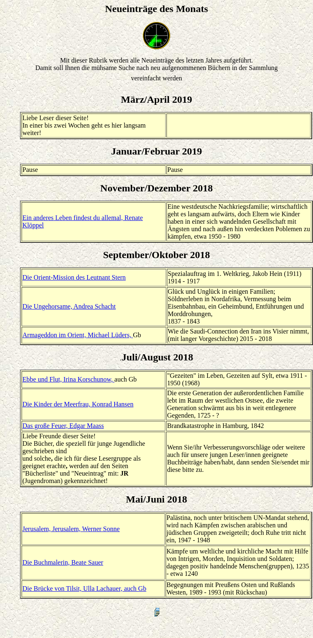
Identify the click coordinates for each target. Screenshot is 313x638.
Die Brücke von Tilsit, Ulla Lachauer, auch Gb (84, 588)
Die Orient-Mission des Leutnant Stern (74, 277)
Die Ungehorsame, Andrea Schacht (69, 306)
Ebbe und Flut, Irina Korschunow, (68, 379)
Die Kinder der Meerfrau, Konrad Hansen (77, 404)
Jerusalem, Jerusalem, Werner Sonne (71, 528)
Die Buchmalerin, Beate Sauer (62, 562)
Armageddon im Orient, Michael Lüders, (77, 334)
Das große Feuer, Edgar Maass (63, 425)
